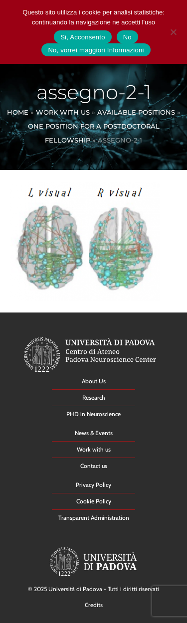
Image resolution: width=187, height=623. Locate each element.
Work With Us (63, 112)
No (127, 37)
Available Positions (136, 112)
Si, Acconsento (82, 37)
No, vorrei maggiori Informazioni (96, 50)
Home (17, 112)
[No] (173, 30)
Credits (94, 605)
